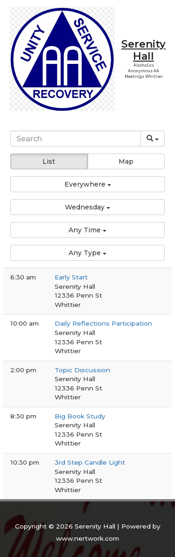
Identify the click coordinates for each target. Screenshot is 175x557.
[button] (87, 184)
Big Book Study (80, 416)
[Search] (75, 138)
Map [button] (126, 161)
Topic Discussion (82, 370)
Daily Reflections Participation (103, 323)
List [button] (48, 161)
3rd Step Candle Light (90, 462)
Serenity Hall (143, 50)
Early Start (71, 277)
